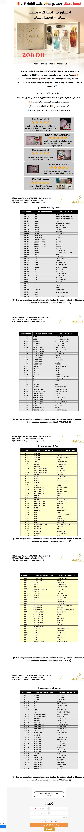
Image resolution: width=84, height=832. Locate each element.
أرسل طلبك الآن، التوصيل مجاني (42, 825)
